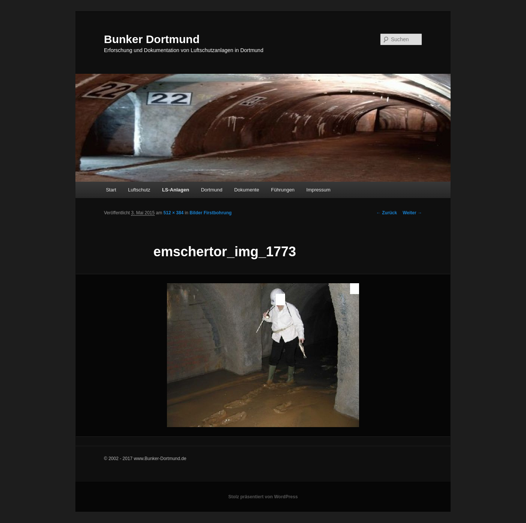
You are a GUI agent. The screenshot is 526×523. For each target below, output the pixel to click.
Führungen (283, 190)
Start (111, 190)
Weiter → (412, 212)
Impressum (319, 190)
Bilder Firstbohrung (210, 212)
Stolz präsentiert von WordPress (263, 496)
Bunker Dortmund (152, 39)
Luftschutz (139, 190)
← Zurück (386, 212)
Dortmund (211, 190)
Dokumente (246, 190)
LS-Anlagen (175, 190)
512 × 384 (174, 212)
